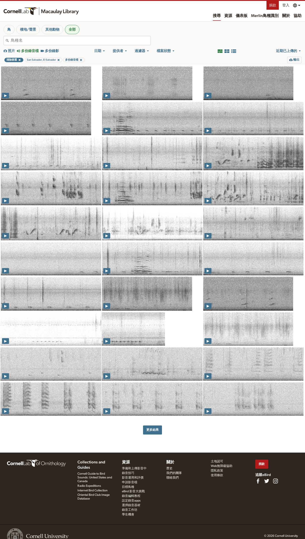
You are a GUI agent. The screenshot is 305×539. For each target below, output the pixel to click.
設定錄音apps (131, 500)
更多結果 (152, 429)
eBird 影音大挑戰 (133, 491)
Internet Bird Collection (92, 490)
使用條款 (217, 475)
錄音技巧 (128, 473)
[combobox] (81, 40)
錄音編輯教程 (131, 496)
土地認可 (217, 461)
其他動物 (52, 29)
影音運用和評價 (132, 477)
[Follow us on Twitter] (266, 481)
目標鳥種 (128, 487)
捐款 (272, 5)
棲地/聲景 (28, 29)
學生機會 (128, 514)
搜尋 (217, 16)
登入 (285, 5)
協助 (297, 16)
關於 (286, 16)
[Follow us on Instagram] (275, 481)
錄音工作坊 (129, 509)
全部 (72, 29)
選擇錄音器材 (131, 505)
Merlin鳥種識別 (265, 16)
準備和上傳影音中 (134, 468)
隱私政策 (217, 470)
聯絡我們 (172, 477)
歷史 (169, 468)
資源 (228, 16)
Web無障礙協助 (221, 466)
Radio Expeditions (89, 485)
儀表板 (242, 16)
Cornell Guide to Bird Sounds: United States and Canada (94, 477)
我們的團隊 (174, 473)
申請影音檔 (129, 482)
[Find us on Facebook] (258, 481)
